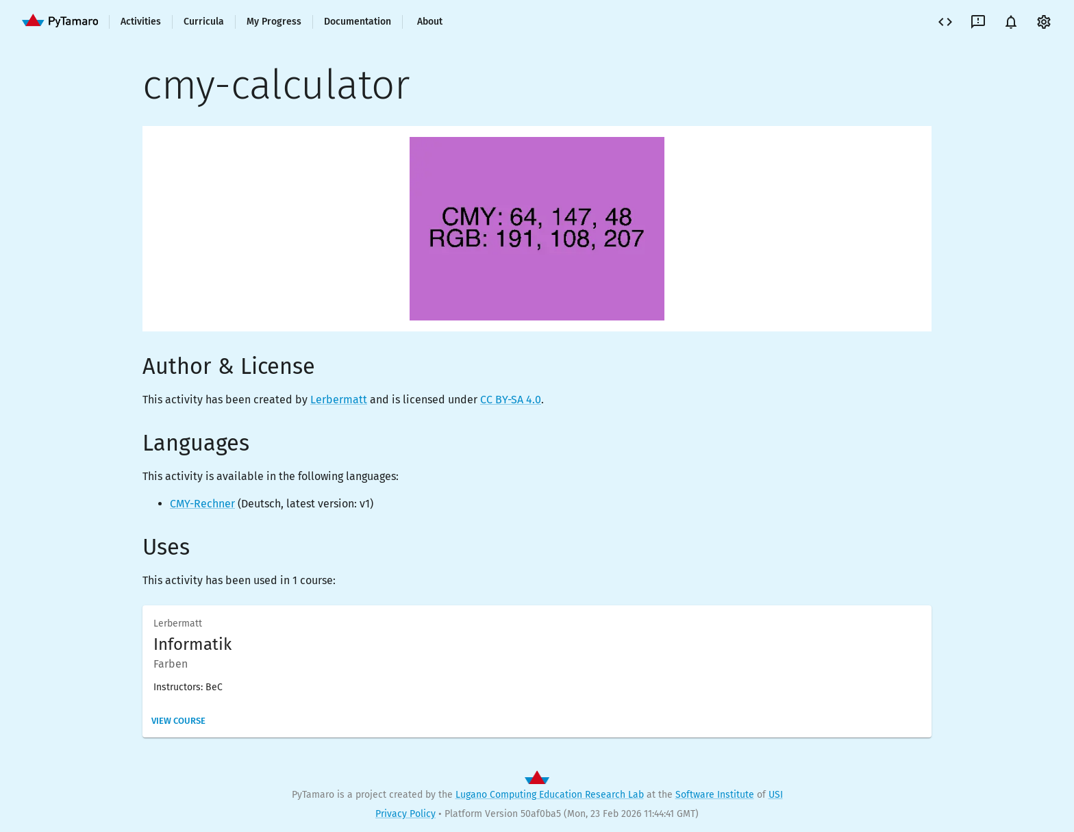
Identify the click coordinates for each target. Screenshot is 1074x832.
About (429, 21)
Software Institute (714, 795)
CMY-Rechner (202, 503)
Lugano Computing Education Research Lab (549, 795)
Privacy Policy (405, 814)
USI (776, 795)
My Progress (274, 21)
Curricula (204, 21)
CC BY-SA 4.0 (510, 399)
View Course (178, 721)
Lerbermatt (338, 399)
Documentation (357, 21)
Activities (141, 21)
